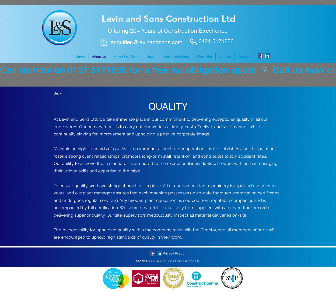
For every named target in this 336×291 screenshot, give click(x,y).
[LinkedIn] (267, 55)
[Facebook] (260, 55)
